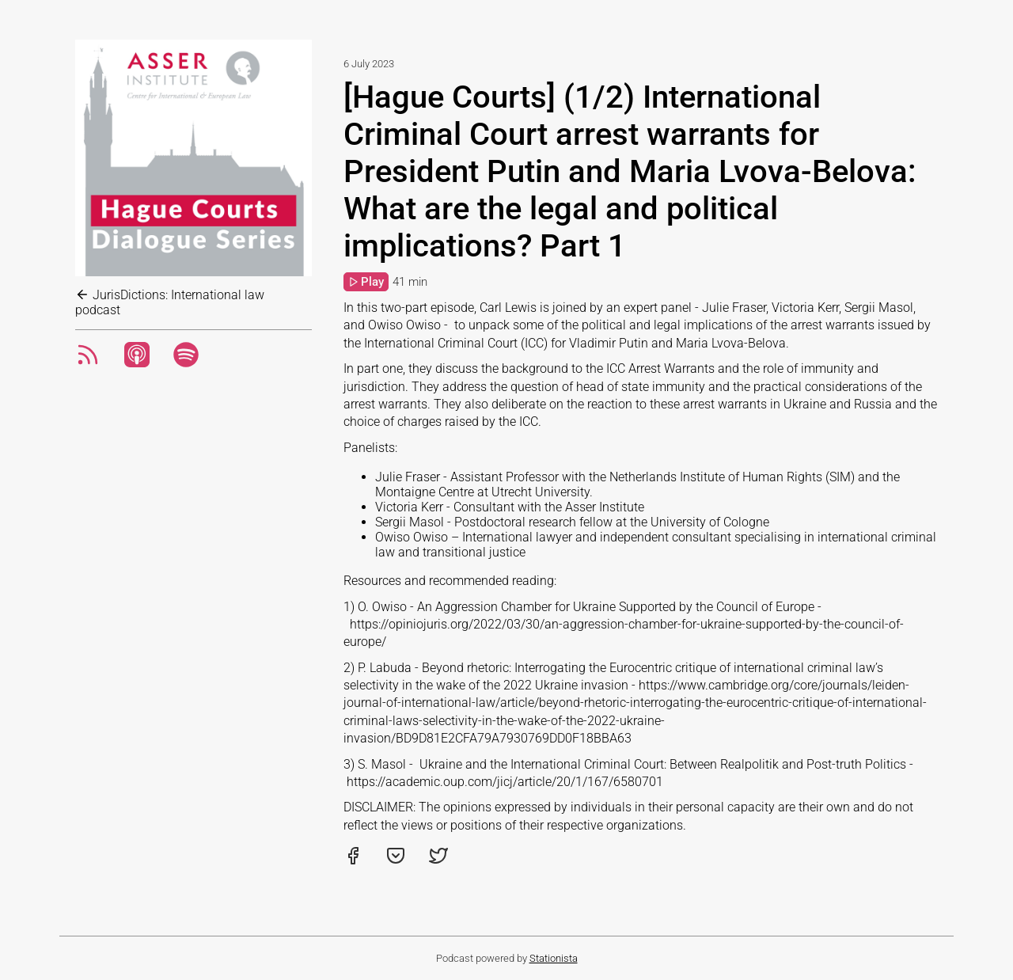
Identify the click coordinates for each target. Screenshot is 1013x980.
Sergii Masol (409, 522)
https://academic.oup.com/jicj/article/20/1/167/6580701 (505, 781)
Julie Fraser (407, 476)
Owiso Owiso (411, 537)
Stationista (553, 958)
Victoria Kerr (409, 507)
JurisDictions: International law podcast (169, 302)
